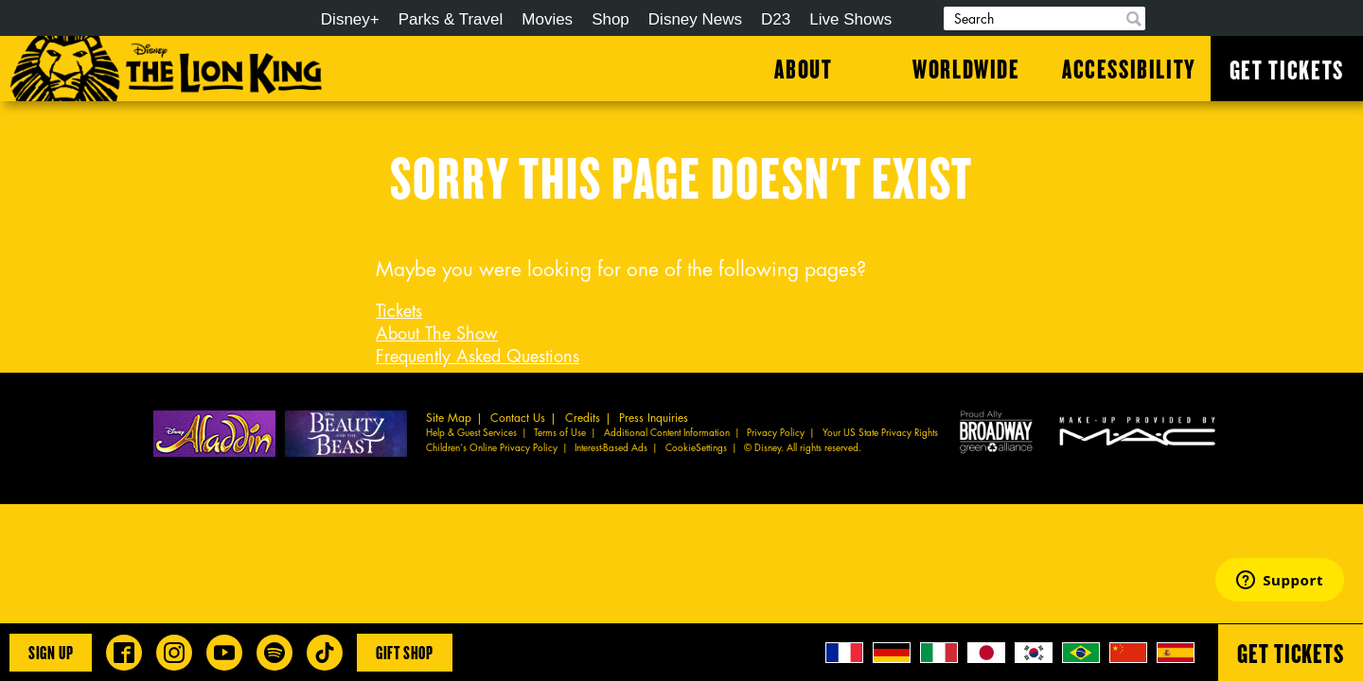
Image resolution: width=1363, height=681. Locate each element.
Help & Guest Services (471, 433)
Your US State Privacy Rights (880, 433)
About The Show (437, 333)
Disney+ (350, 19)
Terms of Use (560, 433)
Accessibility (1129, 68)
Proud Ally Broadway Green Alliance (996, 431)
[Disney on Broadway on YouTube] (224, 653)
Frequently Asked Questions (477, 356)
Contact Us (517, 418)
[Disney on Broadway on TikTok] (325, 653)
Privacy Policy (776, 433)
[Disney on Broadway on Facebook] (124, 653)
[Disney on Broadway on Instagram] (174, 653)
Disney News (695, 19)
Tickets (399, 311)
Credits (582, 418)
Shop (610, 19)
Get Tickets (1287, 69)
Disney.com (243, 19)
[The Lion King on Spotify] (274, 653)
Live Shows (850, 19)
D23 (775, 19)
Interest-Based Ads (611, 448)
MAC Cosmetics (1139, 430)
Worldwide (965, 68)
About (803, 68)
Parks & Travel (451, 19)
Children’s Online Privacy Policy (492, 448)
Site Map (448, 418)
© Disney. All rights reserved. (802, 448)
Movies (547, 19)
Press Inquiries (653, 418)
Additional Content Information (667, 433)
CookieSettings (696, 448)
